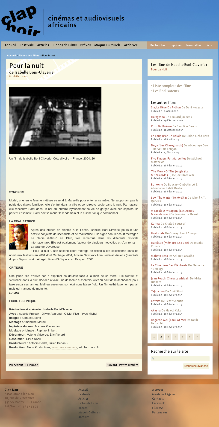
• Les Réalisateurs (165, 91)
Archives (131, 45)
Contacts (158, 399)
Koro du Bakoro (161, 126)
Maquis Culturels (107, 45)
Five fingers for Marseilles (168, 158)
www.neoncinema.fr (64, 347)
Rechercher (157, 45)
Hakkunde (157, 233)
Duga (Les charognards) (167, 145)
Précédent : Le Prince (23, 365)
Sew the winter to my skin (169, 197)
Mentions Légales (163, 394)
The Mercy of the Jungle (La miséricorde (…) (170, 173)
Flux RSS (157, 408)
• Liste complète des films (171, 86)
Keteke (155, 301)
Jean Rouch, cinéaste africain (170, 278)
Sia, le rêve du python (166, 107)
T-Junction (158, 291)
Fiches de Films (65, 45)
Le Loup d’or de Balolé (166, 136)
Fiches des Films (29, 55)
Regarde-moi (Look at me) (168, 320)
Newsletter (193, 45)
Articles (43, 45)
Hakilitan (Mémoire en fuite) (170, 242)
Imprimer (176, 45)
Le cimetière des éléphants (169, 265)
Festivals (27, 45)
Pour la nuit (159, 69)
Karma (155, 223)
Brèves (85, 45)
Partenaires (159, 412)
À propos (157, 390)
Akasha (156, 310)
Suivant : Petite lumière (122, 365)
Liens (209, 45)
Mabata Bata (159, 256)
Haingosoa (158, 117)
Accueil (10, 45)
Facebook (158, 403)
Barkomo (157, 184)
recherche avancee (196, 366)
